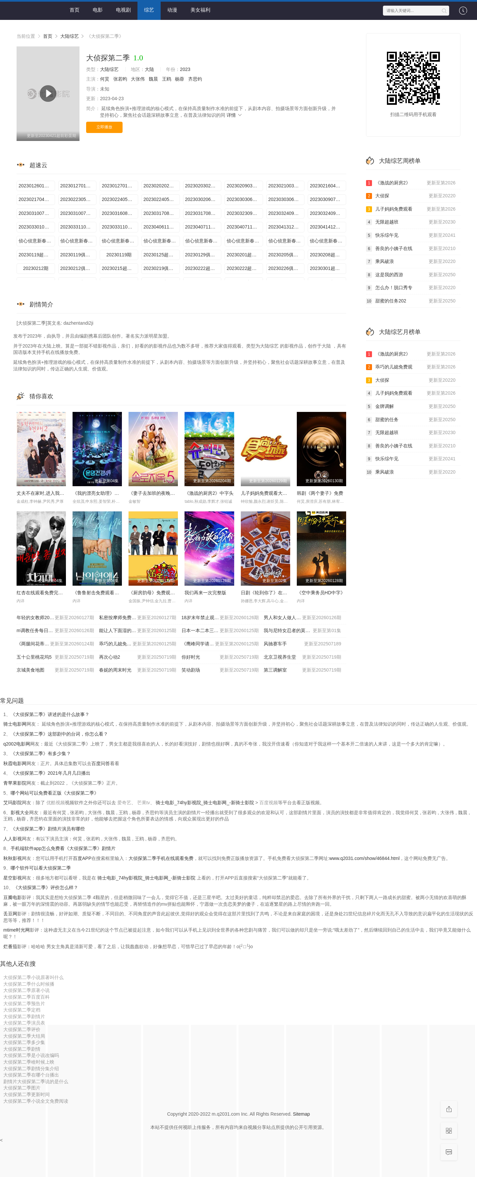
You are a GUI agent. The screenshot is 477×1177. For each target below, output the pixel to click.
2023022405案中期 (120, 199)
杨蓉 (179, 79)
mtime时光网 (16, 930)
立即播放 (104, 127)
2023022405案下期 (161, 199)
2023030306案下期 (286, 199)
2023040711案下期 (245, 226)
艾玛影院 (12, 802)
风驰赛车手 (302, 644)
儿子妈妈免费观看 (410, 209)
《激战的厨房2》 (410, 183)
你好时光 (220, 657)
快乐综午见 (410, 235)
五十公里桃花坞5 (55, 657)
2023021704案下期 (37, 199)
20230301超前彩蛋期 (328, 268)
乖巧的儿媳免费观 (410, 367)
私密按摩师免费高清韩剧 (138, 618)
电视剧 (123, 10)
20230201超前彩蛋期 (245, 254)
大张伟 (138, 79)
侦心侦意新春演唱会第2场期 (328, 240)
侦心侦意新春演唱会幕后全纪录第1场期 (37, 240)
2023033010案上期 (37, 226)
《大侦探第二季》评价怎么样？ (45, 887)
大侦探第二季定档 (21, 1010)
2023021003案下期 (286, 185)
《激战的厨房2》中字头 (209, 493)
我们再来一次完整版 (205, 592)
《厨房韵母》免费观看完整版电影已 (166, 592)
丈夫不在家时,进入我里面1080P (49, 493)
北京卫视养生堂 (302, 657)
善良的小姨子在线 (410, 248)
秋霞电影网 (14, 763)
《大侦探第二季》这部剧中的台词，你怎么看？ (59, 734)
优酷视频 (55, 802)
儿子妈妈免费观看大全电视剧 (271, 493)
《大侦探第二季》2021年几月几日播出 (50, 773)
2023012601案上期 (37, 185)
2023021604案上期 (328, 185)
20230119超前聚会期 (37, 254)
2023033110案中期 (78, 226)
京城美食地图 (55, 670)
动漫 (172, 10)
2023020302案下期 (203, 185)
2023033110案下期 (120, 226)
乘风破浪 (410, 261)
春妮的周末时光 (138, 670)
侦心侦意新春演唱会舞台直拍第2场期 (286, 240)
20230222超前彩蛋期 (245, 268)
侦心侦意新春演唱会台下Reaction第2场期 (245, 240)
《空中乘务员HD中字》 (321, 592)
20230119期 (119, 254)
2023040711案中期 (203, 226)
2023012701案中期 (120, 185)
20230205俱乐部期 (286, 254)
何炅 (104, 79)
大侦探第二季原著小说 (26, 990)
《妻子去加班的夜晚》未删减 (159, 493)
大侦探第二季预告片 (24, 1003)
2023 (185, 69)
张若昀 (120, 79)
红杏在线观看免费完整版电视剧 (49, 592)
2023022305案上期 (78, 199)
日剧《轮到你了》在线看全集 (271, 592)
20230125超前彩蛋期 (161, 254)
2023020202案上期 (161, 185)
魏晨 (153, 79)
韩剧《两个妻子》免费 (320, 493)
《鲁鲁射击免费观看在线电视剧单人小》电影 (119, 592)
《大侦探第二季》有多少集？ (41, 753)
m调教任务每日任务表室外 (55, 630)
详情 (234, 115)
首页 (75, 10)
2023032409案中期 (286, 213)
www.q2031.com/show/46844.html (364, 858)
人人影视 (12, 838)
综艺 (149, 10)
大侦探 (410, 196)
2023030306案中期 (245, 199)
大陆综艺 (69, 36)
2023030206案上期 (203, 199)
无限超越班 (410, 222)
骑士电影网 (14, 724)
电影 (98, 10)
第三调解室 (302, 670)
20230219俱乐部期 (161, 268)
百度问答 (100, 763)
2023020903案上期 (245, 185)
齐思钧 (195, 79)
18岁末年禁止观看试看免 (220, 618)
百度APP (82, 858)
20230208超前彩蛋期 (328, 254)
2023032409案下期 (328, 213)
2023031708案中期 (161, 213)
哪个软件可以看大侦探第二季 (41, 868)
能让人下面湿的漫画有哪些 (138, 630)
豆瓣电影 (12, 897)
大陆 (149, 69)
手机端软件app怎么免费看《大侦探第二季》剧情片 (63, 848)
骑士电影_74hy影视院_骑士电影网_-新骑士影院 (205, 802)
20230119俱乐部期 (78, 254)
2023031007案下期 (78, 213)
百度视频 (268, 802)
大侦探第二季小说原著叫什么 (33, 977)
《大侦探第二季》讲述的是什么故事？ (50, 714)
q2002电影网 (16, 744)
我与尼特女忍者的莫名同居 (302, 630)
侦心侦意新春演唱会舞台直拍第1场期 (120, 240)
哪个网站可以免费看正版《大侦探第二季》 (55, 793)
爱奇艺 (124, 802)
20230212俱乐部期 (78, 268)
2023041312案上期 (286, 226)
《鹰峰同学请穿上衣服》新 (220, 644)
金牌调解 (410, 406)
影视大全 (20, 812)
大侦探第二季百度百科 (26, 997)
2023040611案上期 (161, 226)
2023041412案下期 (328, 226)
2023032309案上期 (245, 213)
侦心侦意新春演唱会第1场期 (161, 240)
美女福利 (200, 10)
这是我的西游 (410, 275)
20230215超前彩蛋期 (120, 268)
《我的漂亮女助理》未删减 (100, 493)
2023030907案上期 (328, 199)
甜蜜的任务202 (410, 301)
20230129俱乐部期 (203, 254)
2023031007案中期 (37, 213)
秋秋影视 (12, 858)
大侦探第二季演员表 (24, 1022)
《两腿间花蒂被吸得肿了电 (55, 644)
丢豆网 (10, 913)
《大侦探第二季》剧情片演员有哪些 (48, 828)
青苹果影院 (14, 783)
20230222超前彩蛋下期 (203, 268)
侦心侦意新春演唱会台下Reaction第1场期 (78, 240)
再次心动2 (138, 657)
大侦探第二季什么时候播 (28, 984)
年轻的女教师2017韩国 (55, 618)
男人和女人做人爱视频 (302, 618)
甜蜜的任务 (410, 420)
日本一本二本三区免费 (220, 630)
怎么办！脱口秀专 (410, 288)
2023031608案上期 (120, 213)
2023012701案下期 (78, 185)
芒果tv (143, 802)
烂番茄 (10, 946)
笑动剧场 (220, 670)
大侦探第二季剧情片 (24, 1016)
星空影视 (12, 878)
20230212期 (35, 268)
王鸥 (166, 79)
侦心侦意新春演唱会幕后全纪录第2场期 (203, 240)
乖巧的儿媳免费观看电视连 (138, 644)
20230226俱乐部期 (286, 268)
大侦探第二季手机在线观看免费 (161, 858)
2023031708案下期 (203, 213)
